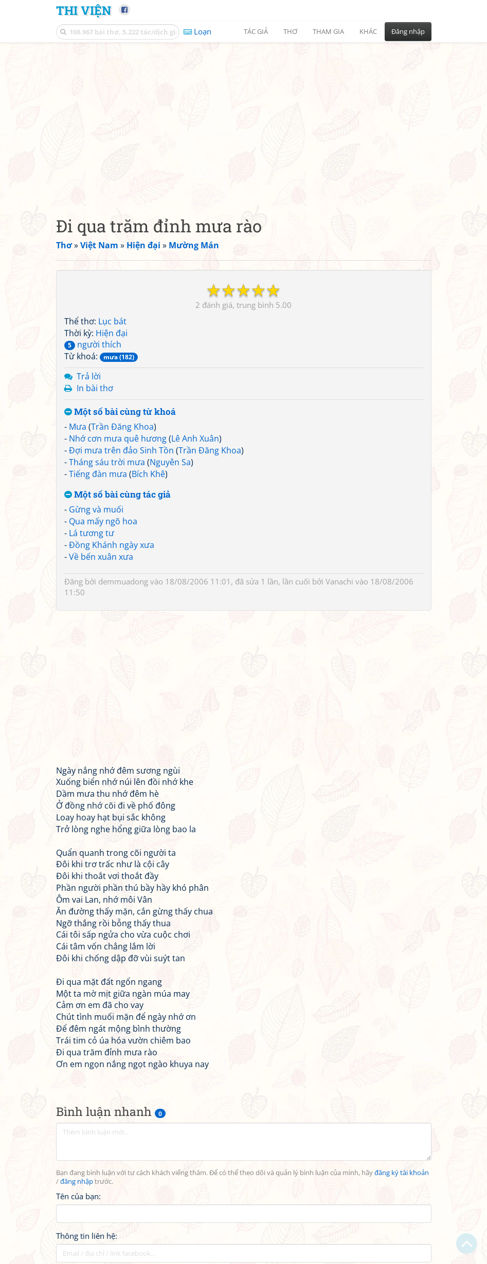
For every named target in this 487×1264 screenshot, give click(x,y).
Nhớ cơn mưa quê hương (118, 438)
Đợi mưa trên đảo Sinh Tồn (121, 450)
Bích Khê (148, 474)
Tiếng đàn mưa (98, 474)
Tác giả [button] (256, 31)
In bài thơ (95, 388)
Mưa (77, 426)
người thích (92, 344)
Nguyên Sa (170, 462)
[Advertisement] (243, 121)
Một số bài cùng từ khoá (120, 412)
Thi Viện (83, 10)
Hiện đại (112, 333)
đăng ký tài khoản (401, 1172)
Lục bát (112, 321)
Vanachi (339, 581)
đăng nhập (76, 1181)
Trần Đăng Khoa (122, 426)
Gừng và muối (96, 509)
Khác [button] (368, 31)
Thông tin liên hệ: (86, 1236)
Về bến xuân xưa (101, 556)
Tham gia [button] (328, 31)
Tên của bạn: (78, 1196)
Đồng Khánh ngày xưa (111, 545)
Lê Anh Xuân (195, 438)
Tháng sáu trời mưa (107, 462)
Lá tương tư (91, 533)
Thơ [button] (290, 31)
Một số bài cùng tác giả (117, 495)
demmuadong (123, 581)
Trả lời (89, 376)
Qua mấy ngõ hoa (103, 521)
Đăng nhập (408, 31)
